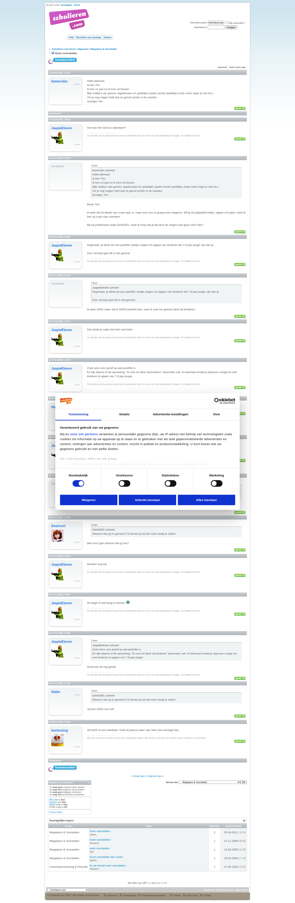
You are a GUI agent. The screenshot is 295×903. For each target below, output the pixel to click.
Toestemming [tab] (78, 414)
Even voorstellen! (100, 839)
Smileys (53, 802)
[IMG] (52, 804)
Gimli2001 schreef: (103, 529)
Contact (205, 895)
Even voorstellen (66, 53)
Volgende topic (154, 776)
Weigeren (88, 500)
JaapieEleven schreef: (105, 287)
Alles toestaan (206, 500)
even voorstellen (100, 848)
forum (77, 5)
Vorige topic (139, 776)
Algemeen (83, 49)
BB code (53, 799)
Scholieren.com (225, 890)
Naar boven (242, 890)
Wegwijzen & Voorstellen (104, 49)
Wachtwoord (200, 27)
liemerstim (59, 81)
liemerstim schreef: (103, 170)
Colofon (175, 895)
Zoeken (107, 37)
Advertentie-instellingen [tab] (170, 414)
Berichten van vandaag (88, 37)
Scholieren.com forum (64, 49)
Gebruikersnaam (198, 22)
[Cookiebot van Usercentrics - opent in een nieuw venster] (217, 401)
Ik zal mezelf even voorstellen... (109, 865)
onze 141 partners (84, 434)
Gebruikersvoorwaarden (152, 895)
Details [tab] (124, 414)
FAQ (71, 37)
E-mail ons (209, 890)
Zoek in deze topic (237, 67)
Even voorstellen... (101, 831)
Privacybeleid (127, 895)
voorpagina (66, 5)
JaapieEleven (61, 128)
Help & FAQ (190, 895)
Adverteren (110, 895)
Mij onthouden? (235, 23)
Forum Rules (55, 812)
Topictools (222, 67)
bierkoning (59, 730)
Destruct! (58, 526)
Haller (55, 692)
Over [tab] (216, 414)
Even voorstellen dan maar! (106, 856)
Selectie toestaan (147, 500)
